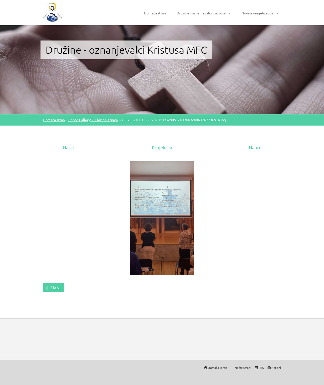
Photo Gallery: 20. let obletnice (93, 119)
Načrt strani (243, 368)
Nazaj (68, 147)
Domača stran (155, 13)
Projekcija (162, 147)
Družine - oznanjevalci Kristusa (201, 13)
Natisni (276, 368)
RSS (261, 368)
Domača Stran (217, 368)
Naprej (256, 147)
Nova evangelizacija (257, 13)
